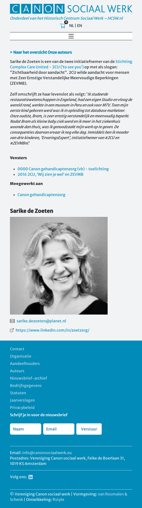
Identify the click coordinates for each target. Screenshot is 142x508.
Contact (17, 348)
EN (79, 25)
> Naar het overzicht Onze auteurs (41, 52)
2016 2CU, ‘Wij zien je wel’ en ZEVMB (50, 174)
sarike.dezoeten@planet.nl (41, 321)
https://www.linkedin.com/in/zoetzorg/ (52, 330)
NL (71, 25)
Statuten (18, 392)
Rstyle (58, 499)
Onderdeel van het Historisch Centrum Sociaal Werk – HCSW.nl (66, 18)
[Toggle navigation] (71, 36)
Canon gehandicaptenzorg (41, 194)
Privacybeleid (22, 407)
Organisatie (20, 356)
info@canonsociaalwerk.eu (47, 452)
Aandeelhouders (25, 363)
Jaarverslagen (22, 400)
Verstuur (89, 429)
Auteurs (17, 370)
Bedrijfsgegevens (26, 385)
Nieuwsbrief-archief (28, 378)
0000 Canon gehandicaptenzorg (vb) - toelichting (63, 168)
